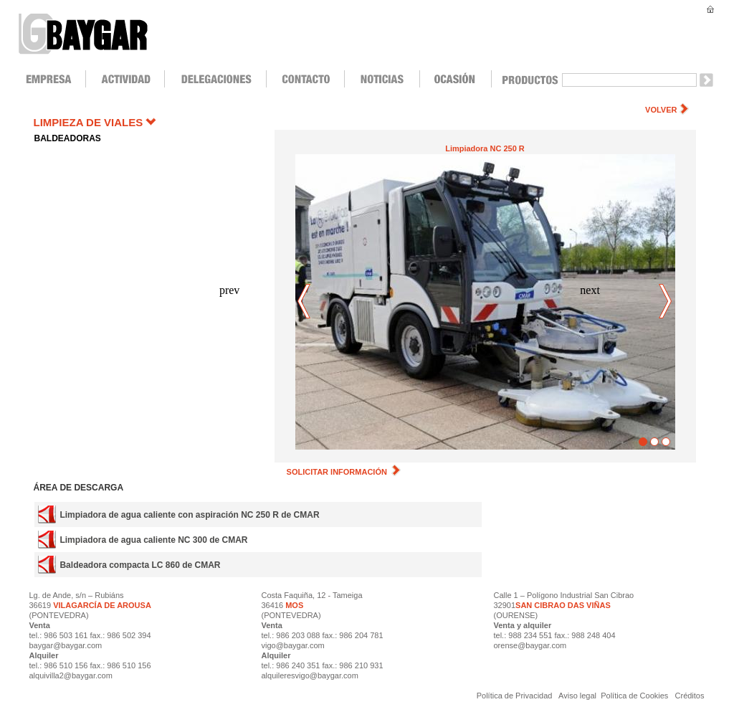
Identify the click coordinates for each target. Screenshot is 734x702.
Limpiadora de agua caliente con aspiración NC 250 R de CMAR (189, 515)
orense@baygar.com (530, 645)
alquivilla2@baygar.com (71, 675)
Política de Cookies (634, 695)
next (665, 302)
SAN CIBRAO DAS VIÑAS (563, 605)
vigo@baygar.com (293, 645)
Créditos (690, 695)
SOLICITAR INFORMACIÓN (344, 472)
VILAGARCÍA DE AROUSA (101, 605)
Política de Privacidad (516, 695)
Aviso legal (578, 695)
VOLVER (661, 109)
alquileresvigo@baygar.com (310, 675)
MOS (294, 605)
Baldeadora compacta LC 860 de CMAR (139, 565)
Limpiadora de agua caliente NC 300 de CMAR (153, 540)
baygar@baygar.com (66, 645)
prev (305, 302)
